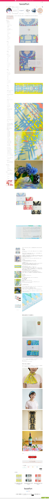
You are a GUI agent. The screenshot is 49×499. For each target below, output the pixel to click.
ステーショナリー (8, 37)
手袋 (7, 35)
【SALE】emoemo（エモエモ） (10, 94)
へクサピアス (8, 113)
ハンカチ (8, 70)
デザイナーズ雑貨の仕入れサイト (10, 173)
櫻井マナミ (8, 41)
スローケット (8, 65)
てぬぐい (8, 27)
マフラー (8, 34)
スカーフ (8, 48)
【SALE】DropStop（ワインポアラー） (10, 120)
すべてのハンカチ (8, 55)
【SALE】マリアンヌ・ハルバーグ (10, 90)
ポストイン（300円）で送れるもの (10, 161)
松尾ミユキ (8, 54)
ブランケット (8, 66)
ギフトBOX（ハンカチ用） (9, 25)
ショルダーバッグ (8, 47)
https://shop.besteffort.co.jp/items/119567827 (27, 282)
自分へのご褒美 (8, 144)
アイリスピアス (8, 111)
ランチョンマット (8, 104)
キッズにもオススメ (9, 143)
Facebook (8, 176)
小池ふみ (8, 85)
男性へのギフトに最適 (9, 142)
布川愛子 (8, 69)
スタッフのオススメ (9, 147)
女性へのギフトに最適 (9, 141)
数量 (22, 453)
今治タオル (8, 36)
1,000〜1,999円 (8, 131)
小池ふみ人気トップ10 (9, 158)
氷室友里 (8, 51)
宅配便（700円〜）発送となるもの (10, 162)
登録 (32, 495)
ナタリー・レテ (8, 72)
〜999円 (8, 130)
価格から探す (8, 129)
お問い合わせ (8, 168)
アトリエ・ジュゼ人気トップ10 (10, 157)
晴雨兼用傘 (8, 26)
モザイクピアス (8, 112)
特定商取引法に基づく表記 (9, 170)
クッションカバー (8, 49)
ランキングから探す (9, 148)
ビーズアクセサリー (9, 28)
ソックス (8, 52)
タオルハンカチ (8, 56)
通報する (41, 470)
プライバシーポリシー (9, 169)
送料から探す (8, 160)
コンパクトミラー (8, 80)
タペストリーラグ (8, 82)
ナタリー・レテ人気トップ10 (9, 154)
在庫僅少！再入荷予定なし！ (10, 128)
